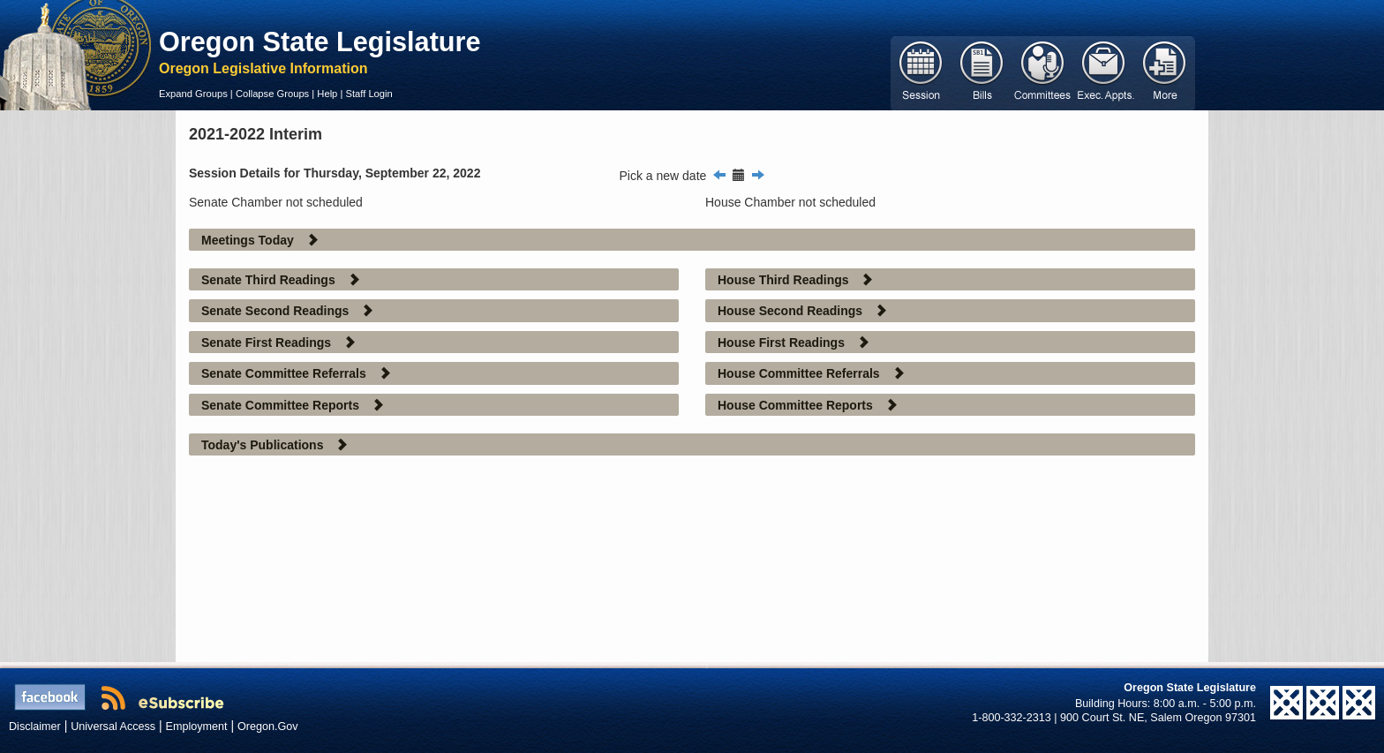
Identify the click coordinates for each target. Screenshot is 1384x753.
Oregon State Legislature (320, 41)
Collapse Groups (272, 93)
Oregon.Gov (267, 726)
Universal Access (113, 726)
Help (327, 93)
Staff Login (368, 93)
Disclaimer (35, 726)
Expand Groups (193, 93)
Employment (197, 726)
